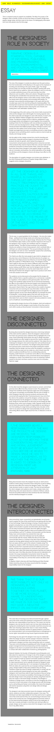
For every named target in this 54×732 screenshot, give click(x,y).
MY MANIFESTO (16, 3)
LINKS (43, 3)
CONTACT (48, 3)
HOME (4, 3)
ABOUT (9, 3)
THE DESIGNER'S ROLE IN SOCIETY (31, 3)
